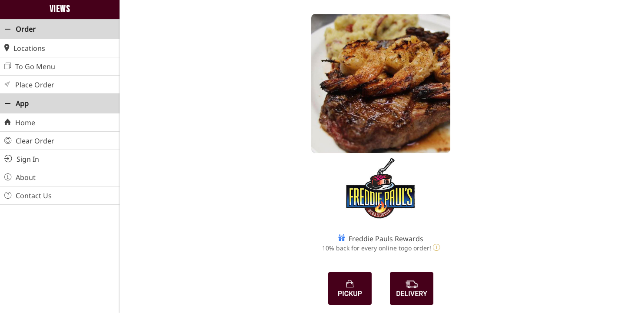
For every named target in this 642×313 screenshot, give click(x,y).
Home (19, 122)
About (20, 177)
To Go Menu (29, 66)
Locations (24, 47)
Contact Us (28, 195)
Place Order (29, 84)
